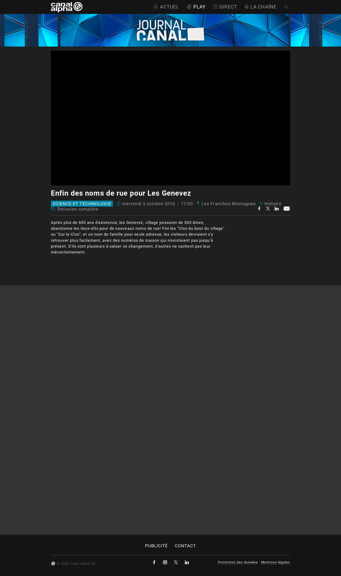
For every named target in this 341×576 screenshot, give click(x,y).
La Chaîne (260, 7)
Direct (225, 7)
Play (196, 7)
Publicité (156, 545)
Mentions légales (275, 562)
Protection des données (238, 562)
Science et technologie (82, 203)
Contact (185, 545)
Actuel (166, 7)
